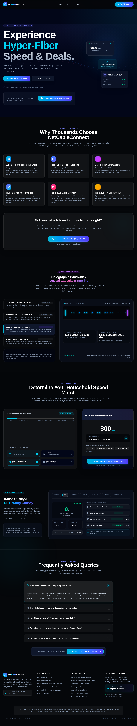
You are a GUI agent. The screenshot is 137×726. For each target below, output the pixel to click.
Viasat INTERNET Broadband (81, 677)
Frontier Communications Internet (49, 684)
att (63, 495)
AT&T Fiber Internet (44, 680)
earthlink (94, 495)
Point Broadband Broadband (81, 684)
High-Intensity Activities (17, 448)
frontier (72, 495)
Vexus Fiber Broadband (79, 693)
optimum (83, 495)
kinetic (105, 495)
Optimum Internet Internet (47, 687)
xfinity (55, 495)
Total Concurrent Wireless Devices (19, 414)
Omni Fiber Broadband (79, 690)
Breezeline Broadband (79, 696)
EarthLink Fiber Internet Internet (49, 690)
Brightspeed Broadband (79, 687)
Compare (76, 4)
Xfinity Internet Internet (45, 677)
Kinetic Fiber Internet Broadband (83, 680)
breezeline (116, 495)
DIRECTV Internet (43, 693)
